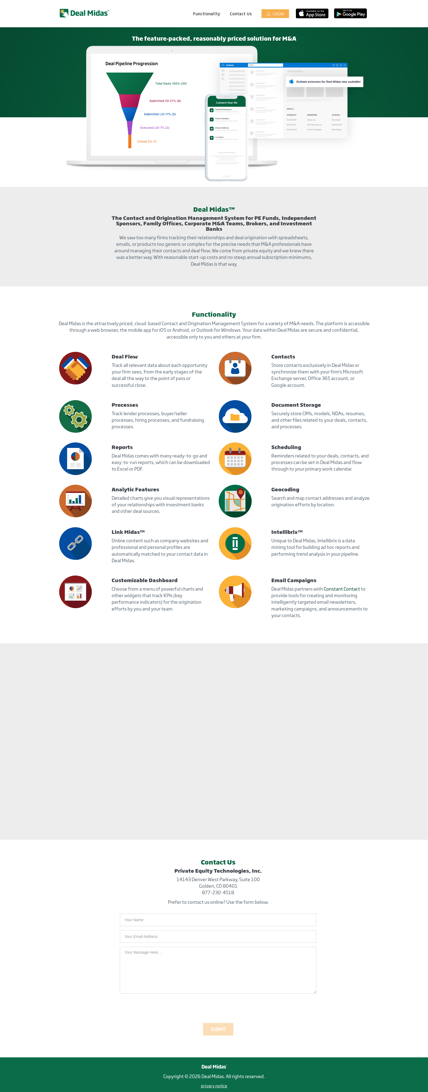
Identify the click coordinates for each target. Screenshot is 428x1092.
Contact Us (241, 13)
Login (275, 13)
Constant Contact (342, 589)
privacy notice (214, 1085)
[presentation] (161, 1008)
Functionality (206, 13)
